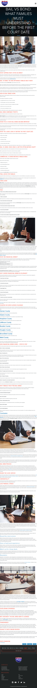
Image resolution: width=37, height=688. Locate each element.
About (2, 675)
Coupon (19, 677)
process (10, 469)
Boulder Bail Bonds (4, 668)
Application (3, 676)
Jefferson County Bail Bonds (22, 668)
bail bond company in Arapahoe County (17, 455)
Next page (3, 642)
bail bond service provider (30, 486)
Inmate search (20, 678)
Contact (2, 678)
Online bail (1, 302)
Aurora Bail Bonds (4, 667)
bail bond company (27, 562)
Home (2, 674)
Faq (19, 674)
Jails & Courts (20, 675)
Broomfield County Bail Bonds (22, 666)
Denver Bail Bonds (4, 666)
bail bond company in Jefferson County (25, 530)
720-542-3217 (18, 650)
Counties (2, 677)
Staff (19, 676)
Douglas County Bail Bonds (22, 667)
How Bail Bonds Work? (4, 679)
